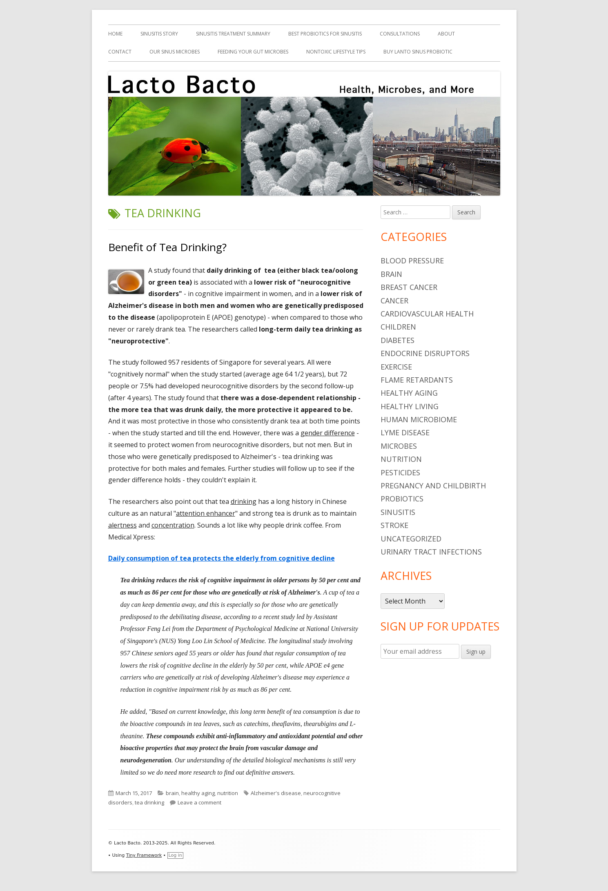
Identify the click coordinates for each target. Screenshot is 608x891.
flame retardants (417, 380)
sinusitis (398, 512)
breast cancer (409, 287)
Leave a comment (199, 802)
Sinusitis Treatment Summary (233, 33)
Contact (119, 51)
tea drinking (149, 802)
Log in (175, 855)
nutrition (227, 793)
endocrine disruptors (425, 353)
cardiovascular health (427, 314)
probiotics (402, 498)
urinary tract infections (431, 552)
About (446, 33)
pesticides (400, 472)
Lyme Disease (405, 432)
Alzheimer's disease (276, 793)
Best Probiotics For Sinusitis (325, 33)
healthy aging (198, 793)
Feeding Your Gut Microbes (253, 51)
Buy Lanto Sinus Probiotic (417, 51)
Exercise (396, 367)
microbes (399, 446)
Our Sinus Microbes (174, 51)
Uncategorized (411, 539)
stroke (394, 525)
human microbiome (419, 419)
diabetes (397, 340)
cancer (394, 300)
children (398, 327)
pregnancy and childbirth (433, 485)
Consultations (400, 33)
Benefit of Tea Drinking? (167, 247)
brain (172, 793)
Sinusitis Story (159, 33)
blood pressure (412, 260)
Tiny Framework (144, 855)
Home (115, 33)
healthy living (410, 406)
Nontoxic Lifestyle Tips (335, 51)
